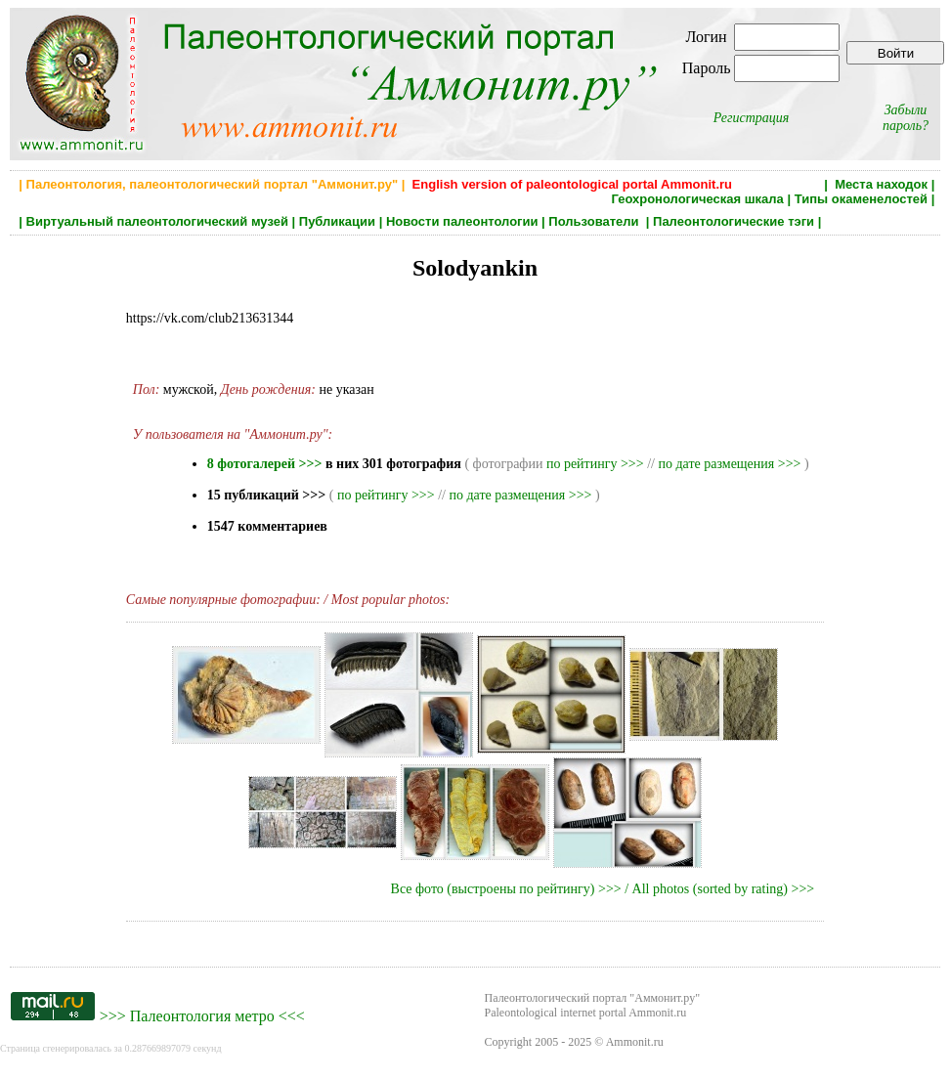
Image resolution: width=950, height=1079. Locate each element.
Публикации (337, 221)
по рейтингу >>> (595, 463)
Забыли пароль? (905, 118)
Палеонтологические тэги (733, 221)
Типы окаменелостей (861, 199)
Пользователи (595, 221)
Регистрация (751, 117)
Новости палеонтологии (462, 221)
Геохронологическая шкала (697, 199)
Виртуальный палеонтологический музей (157, 221)
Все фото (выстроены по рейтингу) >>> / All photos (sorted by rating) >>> (603, 889)
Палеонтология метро (202, 1016)
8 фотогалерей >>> (265, 463)
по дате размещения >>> (729, 463)
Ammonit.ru (635, 1042)
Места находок (881, 184)
